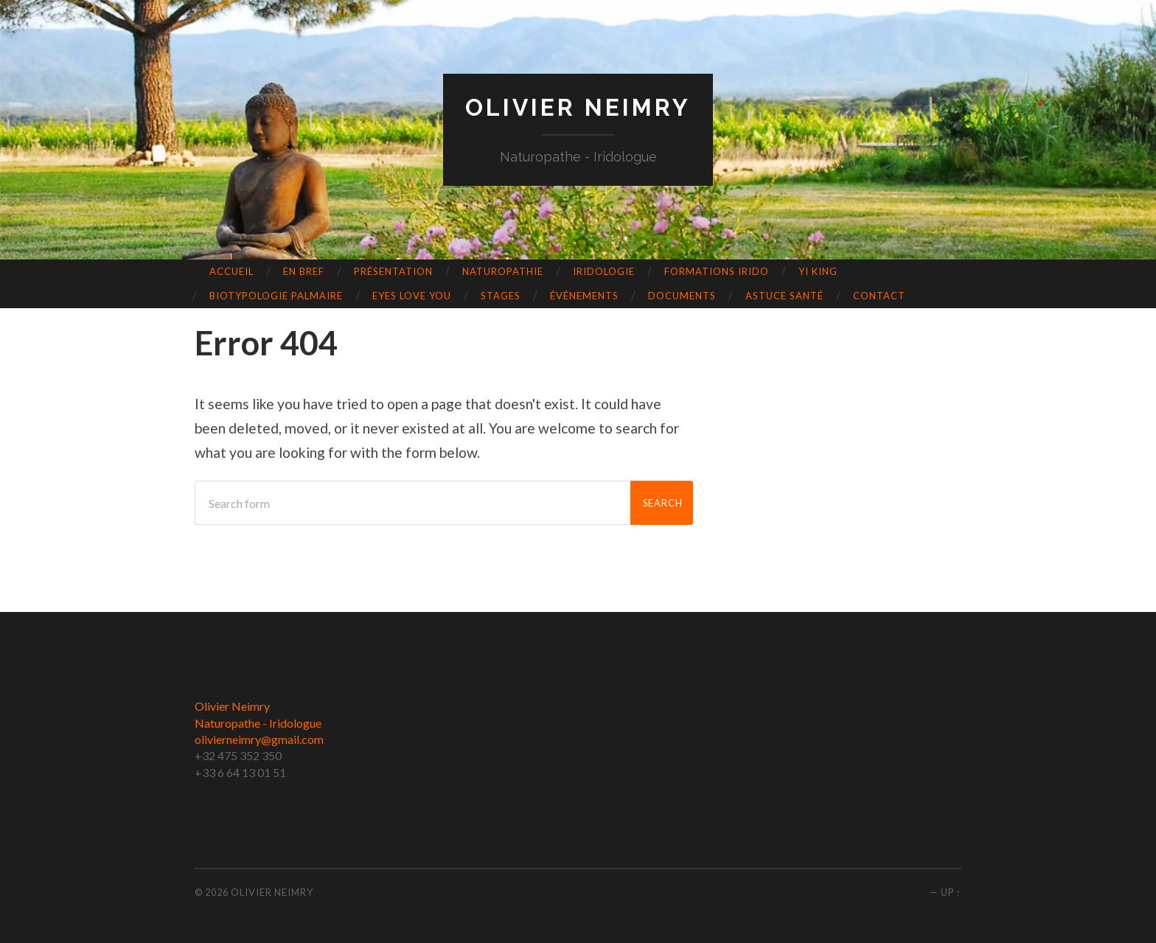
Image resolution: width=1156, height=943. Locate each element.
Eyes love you (411, 296)
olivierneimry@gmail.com (259, 739)
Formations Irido (716, 271)
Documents (682, 296)
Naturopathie (502, 271)
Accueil (231, 271)
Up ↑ (951, 892)
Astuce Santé (784, 296)
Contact (879, 296)
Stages (500, 296)
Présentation (393, 271)
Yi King (818, 271)
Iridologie (604, 271)
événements (584, 296)
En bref (303, 271)
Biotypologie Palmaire (276, 296)
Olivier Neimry (578, 107)
